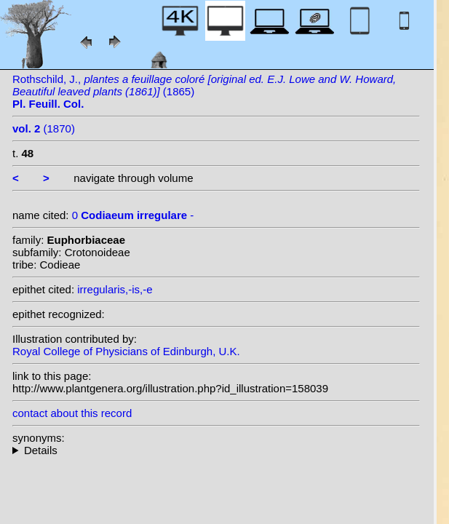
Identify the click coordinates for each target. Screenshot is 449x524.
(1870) (43, 128)
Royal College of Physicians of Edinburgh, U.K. (126, 351)
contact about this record (72, 413)
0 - (133, 215)
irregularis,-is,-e (114, 289)
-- (216, 450)
